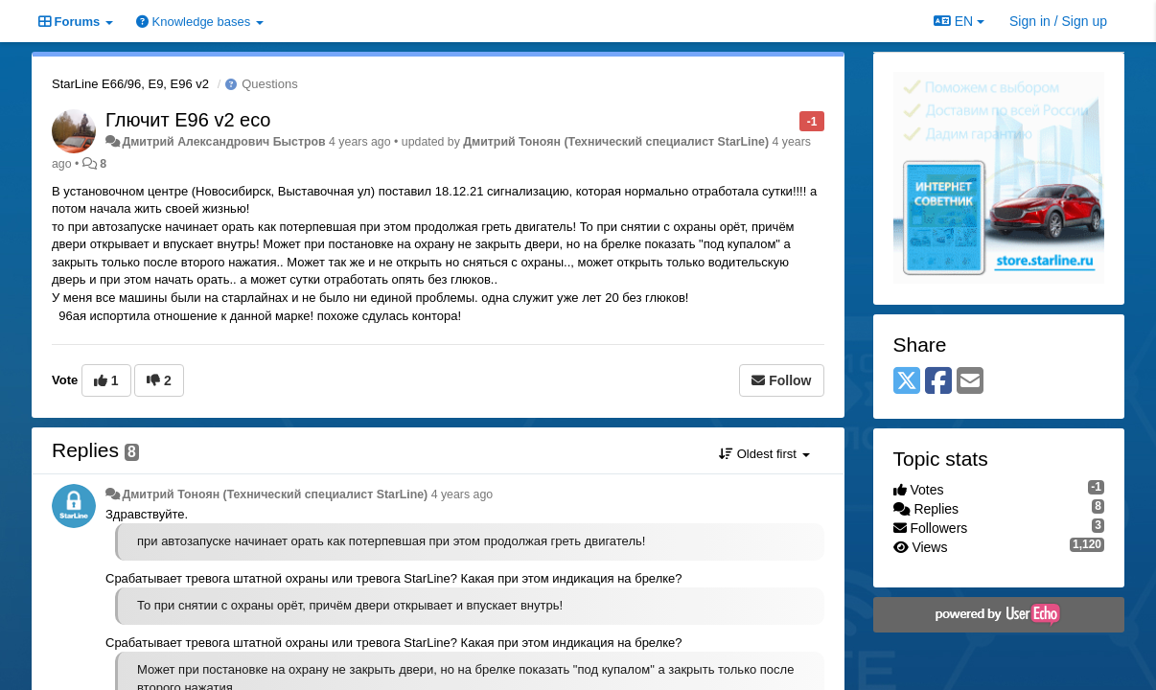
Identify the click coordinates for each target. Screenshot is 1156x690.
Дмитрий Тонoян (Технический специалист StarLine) (616, 142)
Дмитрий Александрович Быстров (223, 142)
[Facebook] (938, 382)
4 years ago (462, 494)
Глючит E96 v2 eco (187, 119)
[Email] (970, 382)
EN (959, 21)
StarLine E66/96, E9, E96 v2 (130, 84)
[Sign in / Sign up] (1058, 21)
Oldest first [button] (764, 454)
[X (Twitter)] (906, 382)
